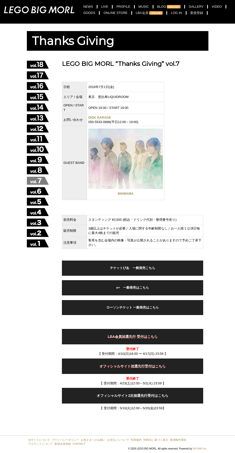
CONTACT (79, 443)
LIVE (104, 6)
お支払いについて (118, 439)
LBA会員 (149, 13)
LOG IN (176, 13)
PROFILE (123, 6)
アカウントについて (40, 443)
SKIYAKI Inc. (200, 448)
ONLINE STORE (115, 13)
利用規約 (136, 439)
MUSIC (144, 6)
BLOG (169, 6)
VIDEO (217, 6)
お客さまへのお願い (93, 439)
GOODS (89, 13)
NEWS (88, 6)
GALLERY (196, 6)
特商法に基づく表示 (155, 439)
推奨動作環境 (178, 439)
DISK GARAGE (99, 117)
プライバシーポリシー (65, 439)
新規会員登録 (62, 443)
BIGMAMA (126, 193)
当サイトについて (39, 439)
